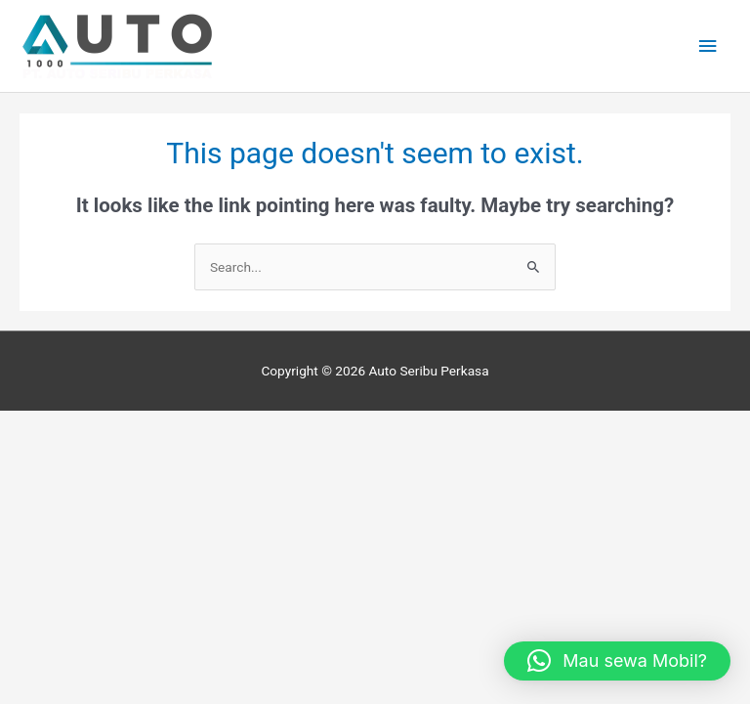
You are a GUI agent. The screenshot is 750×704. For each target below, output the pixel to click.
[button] (617, 661)
